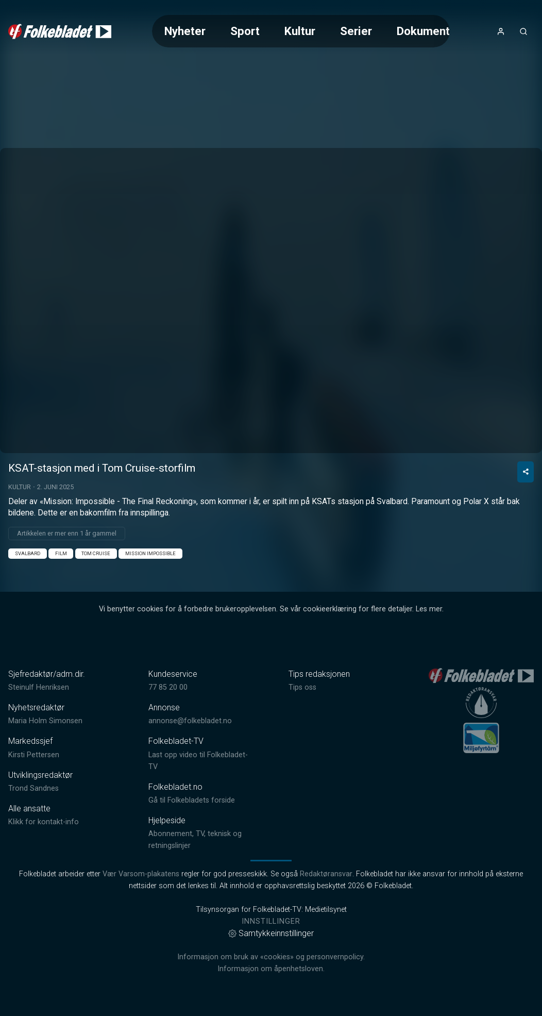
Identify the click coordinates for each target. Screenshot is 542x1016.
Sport (245, 31)
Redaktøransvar (326, 874)
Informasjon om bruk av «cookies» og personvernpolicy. (271, 957)
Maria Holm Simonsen (45, 721)
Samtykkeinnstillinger (271, 933)
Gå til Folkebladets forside (191, 800)
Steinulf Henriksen (38, 687)
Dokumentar (428, 31)
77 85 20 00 (168, 687)
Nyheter (185, 31)
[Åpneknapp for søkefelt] (523, 31)
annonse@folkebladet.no (190, 721)
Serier (356, 31)
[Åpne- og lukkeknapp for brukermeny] (500, 31)
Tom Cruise (95, 553)
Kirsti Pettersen (33, 755)
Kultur (299, 31)
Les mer (429, 609)
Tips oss (302, 687)
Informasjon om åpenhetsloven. (271, 968)
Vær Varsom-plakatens (141, 874)
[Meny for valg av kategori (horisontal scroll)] (301, 31)
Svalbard (27, 553)
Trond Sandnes (33, 788)
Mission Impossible (150, 553)
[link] (59, 31)
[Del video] (525, 471)
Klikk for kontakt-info (43, 822)
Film (61, 553)
